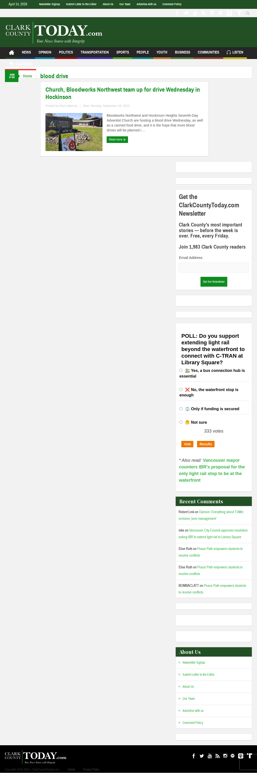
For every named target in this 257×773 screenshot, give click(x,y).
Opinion (45, 54)
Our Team (124, 4)
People (143, 54)
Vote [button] (187, 444)
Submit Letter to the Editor (81, 4)
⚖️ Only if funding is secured (212, 409)
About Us (108, 4)
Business (182, 54)
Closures (20, 64)
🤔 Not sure (196, 422)
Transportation (95, 54)
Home (28, 76)
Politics (66, 54)
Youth (162, 54)
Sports (123, 54)
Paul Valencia (70, 106)
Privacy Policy (91, 770)
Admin (71, 770)
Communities (208, 54)
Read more (118, 139)
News (26, 54)
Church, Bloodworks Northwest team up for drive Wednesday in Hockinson (124, 93)
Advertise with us (146, 4)
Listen (235, 53)
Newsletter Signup (49, 4)
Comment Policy (171, 4)
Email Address (190, 257)
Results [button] (206, 444)
